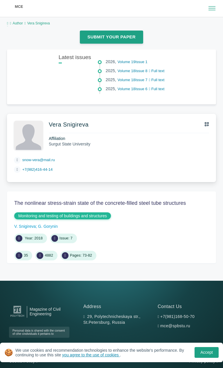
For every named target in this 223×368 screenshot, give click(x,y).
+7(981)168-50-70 (177, 316)
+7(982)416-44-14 (37, 169)
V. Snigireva (25, 226)
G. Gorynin (48, 226)
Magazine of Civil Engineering (45, 311)
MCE (19, 6)
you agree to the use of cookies (91, 355)
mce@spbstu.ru (175, 325)
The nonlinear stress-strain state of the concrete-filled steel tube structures (100, 203)
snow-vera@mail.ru (38, 160)
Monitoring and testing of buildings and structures (62, 216)
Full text (157, 71)
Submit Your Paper (111, 36)
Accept (206, 352)
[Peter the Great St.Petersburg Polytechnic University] (17, 316)
